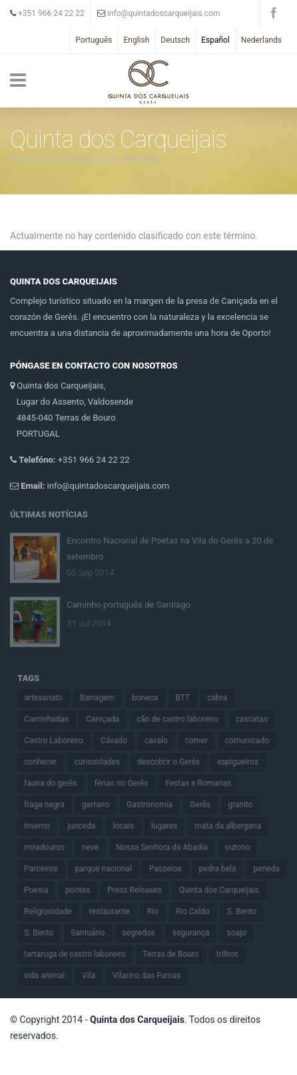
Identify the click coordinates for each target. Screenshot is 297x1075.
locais (129, 826)
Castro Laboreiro (59, 740)
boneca (150, 697)
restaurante (115, 911)
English (136, 40)
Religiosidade (54, 911)
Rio (158, 911)
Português (93, 40)
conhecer (46, 762)
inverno (43, 826)
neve (96, 847)
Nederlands (261, 40)
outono (243, 847)
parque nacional (109, 868)
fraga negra (50, 804)
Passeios (170, 868)
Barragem (102, 697)
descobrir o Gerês (174, 762)
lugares (170, 826)
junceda (87, 826)
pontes (83, 890)
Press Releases (140, 890)
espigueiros (243, 762)
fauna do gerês (56, 783)
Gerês (206, 804)
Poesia (42, 890)
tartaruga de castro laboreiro (80, 954)
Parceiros (47, 868)
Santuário (94, 932)
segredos (144, 932)
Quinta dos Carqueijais (224, 890)
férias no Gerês (127, 783)
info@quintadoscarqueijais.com (158, 13)
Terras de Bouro (176, 954)
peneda (272, 868)
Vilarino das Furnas (152, 975)
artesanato (49, 697)
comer (201, 740)
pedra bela (223, 868)
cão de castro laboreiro (183, 719)
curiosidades (102, 762)
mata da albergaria (233, 826)
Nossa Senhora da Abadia (168, 847)
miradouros (50, 847)
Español (215, 40)
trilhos (233, 954)
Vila (94, 975)
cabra (223, 697)
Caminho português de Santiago (128, 599)
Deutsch (175, 40)
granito (246, 804)
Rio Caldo (198, 911)
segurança (196, 932)
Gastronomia (155, 804)
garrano (101, 804)
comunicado (252, 740)
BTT (188, 697)
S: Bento (44, 932)
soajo (242, 932)
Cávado (119, 740)
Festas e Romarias (204, 783)
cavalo (162, 740)
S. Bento (247, 911)
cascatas (257, 719)
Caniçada (108, 719)
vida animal (50, 975)
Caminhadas (52, 719)
